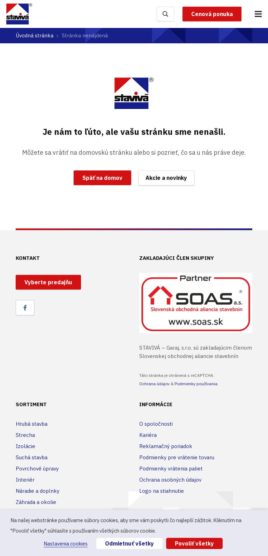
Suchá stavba (31, 457)
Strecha (25, 435)
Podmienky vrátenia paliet (171, 468)
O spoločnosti (156, 423)
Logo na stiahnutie (161, 491)
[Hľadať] (165, 14)
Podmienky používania (195, 383)
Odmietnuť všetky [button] (129, 543)
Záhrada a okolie (36, 502)
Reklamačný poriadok (165, 446)
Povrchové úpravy (37, 468)
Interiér (25, 479)
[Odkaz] (19, 13)
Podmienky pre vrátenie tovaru (176, 457)
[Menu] (258, 14)
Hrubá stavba (31, 423)
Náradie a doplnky (37, 491)
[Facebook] (25, 307)
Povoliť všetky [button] (194, 543)
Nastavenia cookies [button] (66, 543)
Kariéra (148, 435)
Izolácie (25, 446)
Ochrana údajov (154, 383)
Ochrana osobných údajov (170, 479)
